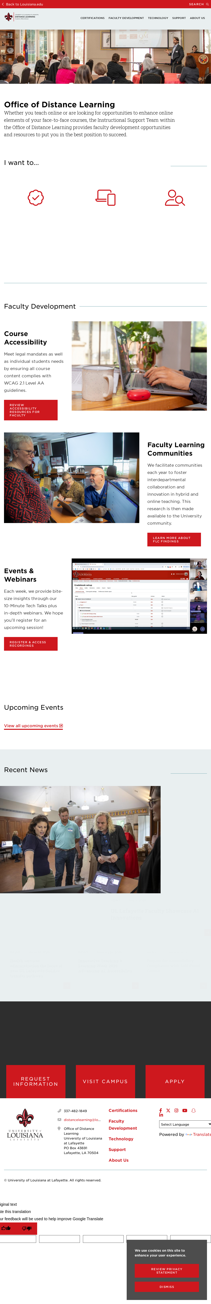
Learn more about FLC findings (172, 539)
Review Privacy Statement (167, 1270)
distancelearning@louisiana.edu (90, 1121)
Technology (158, 18)
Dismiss (167, 1286)
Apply (175, 1082)
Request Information (35, 1082)
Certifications (93, 18)
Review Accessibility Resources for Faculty (25, 410)
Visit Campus (105, 1082)
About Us (197, 18)
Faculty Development (126, 18)
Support (179, 18)
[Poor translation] (26, 1230)
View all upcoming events (31, 726)
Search (200, 4)
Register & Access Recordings (28, 643)
